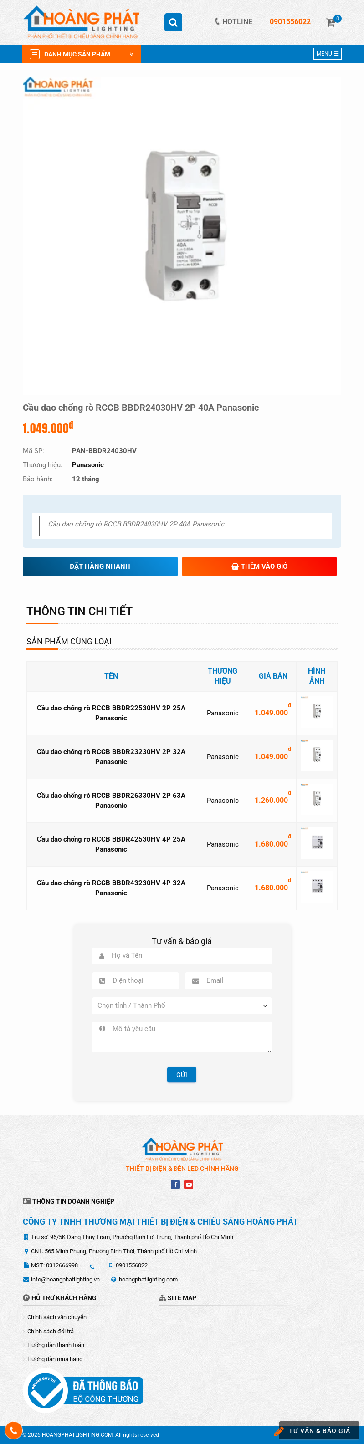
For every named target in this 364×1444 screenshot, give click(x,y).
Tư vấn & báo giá (314, 1431)
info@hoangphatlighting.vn (65, 1279)
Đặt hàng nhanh (100, 566)
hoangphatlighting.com (148, 1279)
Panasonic (223, 713)
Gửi (181, 1074)
